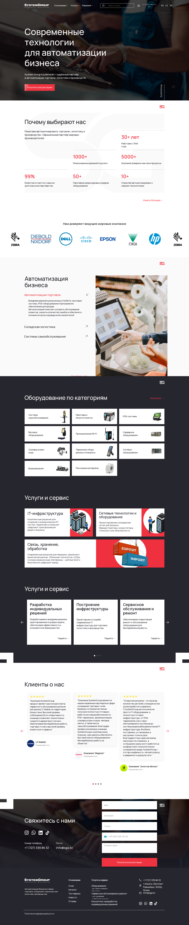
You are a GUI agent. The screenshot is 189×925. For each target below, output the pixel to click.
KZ (167, 5)
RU (162, 5)
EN (171, 5)
